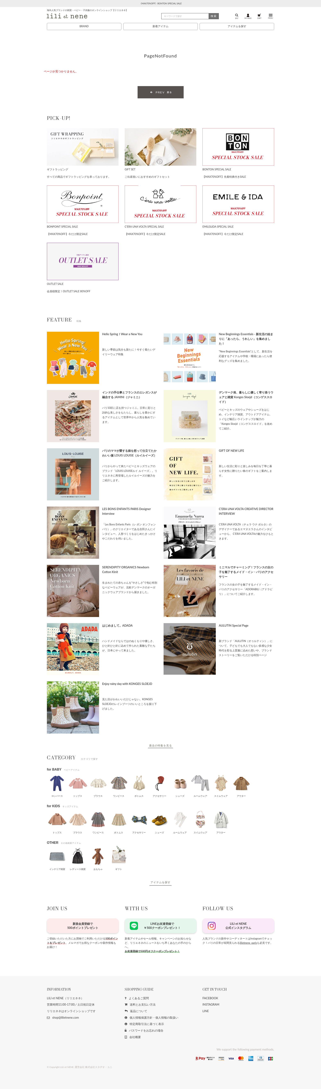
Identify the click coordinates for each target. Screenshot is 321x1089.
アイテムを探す (237, 26)
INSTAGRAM (210, 1004)
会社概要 (133, 1037)
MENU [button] (270, 16)
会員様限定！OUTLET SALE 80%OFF (68, 291)
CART (259, 16)
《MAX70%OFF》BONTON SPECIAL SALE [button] (160, 3)
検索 (214, 16)
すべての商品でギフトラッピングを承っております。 (79, 176)
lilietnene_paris (248, 942)
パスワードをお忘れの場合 (144, 1030)
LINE (205, 1011)
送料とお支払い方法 (140, 1004)
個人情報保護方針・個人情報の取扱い (151, 1017)
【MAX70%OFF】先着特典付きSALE (224, 176)
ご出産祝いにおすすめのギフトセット (147, 176)
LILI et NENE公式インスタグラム (238, 925)
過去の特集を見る (160, 745)
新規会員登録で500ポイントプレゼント (82, 925)
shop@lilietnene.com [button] (63, 1017)
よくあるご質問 (137, 998)
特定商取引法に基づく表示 (144, 1024)
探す (236, 16)
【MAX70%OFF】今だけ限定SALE (67, 234)
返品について (136, 1011)
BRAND (83, 26)
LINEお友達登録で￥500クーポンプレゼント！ (162, 925)
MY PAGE (247, 16)
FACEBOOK (210, 998)
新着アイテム (160, 26)
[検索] (190, 16)
